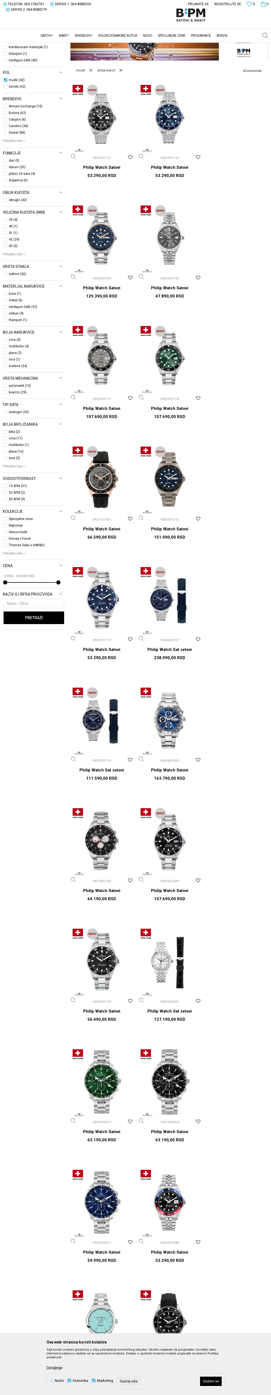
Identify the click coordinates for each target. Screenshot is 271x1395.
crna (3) (15, 382)
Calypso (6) (17, 162)
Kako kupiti (147, 1255)
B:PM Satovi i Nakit (17, 46)
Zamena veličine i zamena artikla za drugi (166, 1302)
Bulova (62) (17, 156)
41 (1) (13, 276)
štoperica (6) (18, 223)
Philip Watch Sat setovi (101, 570)
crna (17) (15, 481)
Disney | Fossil (20, 581)
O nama (80, 1239)
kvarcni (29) (18, 435)
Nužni (59, 1381)
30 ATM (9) (17, 542)
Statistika (80, 1381)
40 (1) (13, 269)
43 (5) (13, 289)
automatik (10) (20, 428)
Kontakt (80, 1262)
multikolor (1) (19, 488)
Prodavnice (83, 1270)
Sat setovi (15, 69)
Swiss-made (18, 575)
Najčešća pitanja (152, 1328)
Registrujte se (227, 4)
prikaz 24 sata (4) (22, 216)
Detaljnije (54, 1368)
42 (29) (14, 282)
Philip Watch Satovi (101, 209)
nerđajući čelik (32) (23, 349)
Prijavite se (190, 1145)
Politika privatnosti (154, 1247)
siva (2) (14, 501)
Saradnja (81, 1255)
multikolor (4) (19, 389)
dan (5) (14, 203)
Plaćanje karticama (154, 1270)
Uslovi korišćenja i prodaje (160, 1239)
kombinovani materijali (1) (28, 90)
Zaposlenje (82, 1247)
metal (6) (15, 343)
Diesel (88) (17, 175)
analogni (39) (19, 455)
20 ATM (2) (17, 535)
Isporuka (146, 1292)
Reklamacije (148, 1313)
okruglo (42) (18, 243)
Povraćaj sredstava (155, 1321)
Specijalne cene (21, 562)
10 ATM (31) (18, 529)
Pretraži (34, 660)
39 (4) (13, 262)
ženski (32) (17, 129)
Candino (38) (18, 169)
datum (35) (17, 210)
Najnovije (16, 568)
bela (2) (14, 474)
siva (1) (14, 402)
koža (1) (15, 336)
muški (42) (17, 123)
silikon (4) (16, 356)
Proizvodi (42, 46)
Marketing (105, 1381)
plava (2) (15, 396)
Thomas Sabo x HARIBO (27, 588)
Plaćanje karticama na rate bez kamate (164, 1281)
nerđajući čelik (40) (23, 103)
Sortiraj (228, 55)
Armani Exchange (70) (25, 149)
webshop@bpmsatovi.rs (40, 1273)
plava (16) (16, 494)
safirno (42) (17, 317)
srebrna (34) (18, 409)
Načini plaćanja (151, 1262)
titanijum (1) (18, 96)
